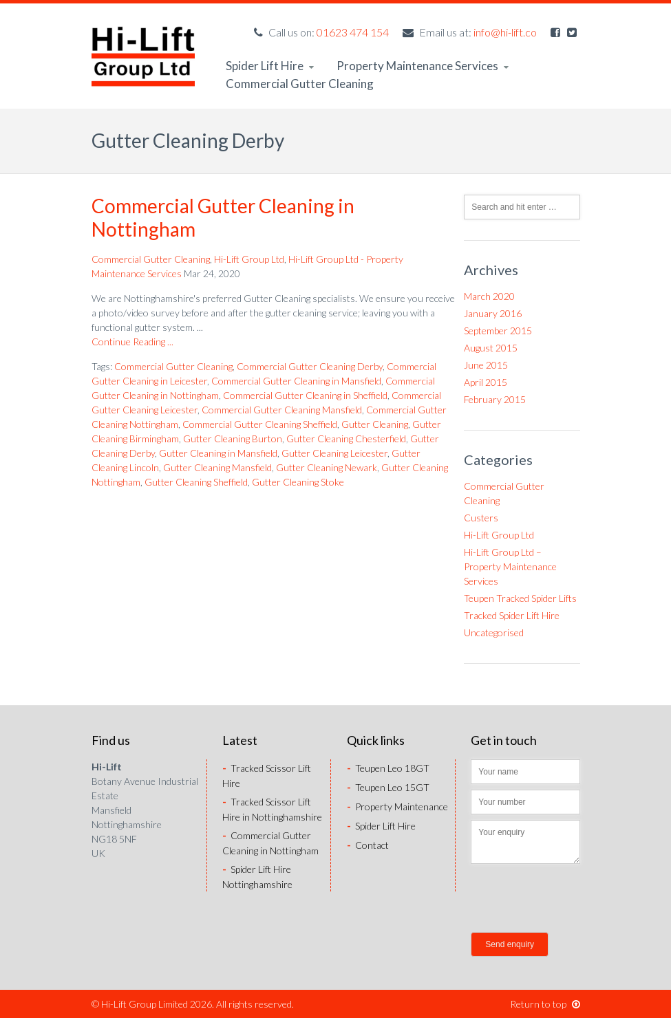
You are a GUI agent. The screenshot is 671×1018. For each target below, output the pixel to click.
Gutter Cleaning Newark (326, 467)
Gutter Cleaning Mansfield (217, 467)
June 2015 (486, 365)
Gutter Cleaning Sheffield (196, 482)
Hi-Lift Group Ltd (249, 259)
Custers (481, 517)
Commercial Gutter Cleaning (300, 83)
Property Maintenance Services (423, 65)
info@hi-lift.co (505, 32)
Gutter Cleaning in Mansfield (218, 453)
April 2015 (485, 382)
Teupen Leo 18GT (388, 768)
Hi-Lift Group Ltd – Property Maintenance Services (510, 566)
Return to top (545, 1004)
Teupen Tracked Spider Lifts (520, 598)
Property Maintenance (397, 806)
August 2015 (491, 348)
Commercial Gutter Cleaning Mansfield (282, 409)
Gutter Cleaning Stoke (298, 482)
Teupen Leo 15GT (388, 787)
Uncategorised (494, 632)
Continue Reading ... (132, 341)
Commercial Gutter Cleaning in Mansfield (296, 381)
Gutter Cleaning (374, 424)
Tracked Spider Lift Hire (512, 615)
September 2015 (498, 330)
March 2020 (489, 296)
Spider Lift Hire (270, 65)
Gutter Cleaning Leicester (334, 453)
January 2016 (493, 313)
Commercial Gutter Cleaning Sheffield (259, 424)
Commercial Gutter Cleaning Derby (310, 366)
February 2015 (495, 399)
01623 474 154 (353, 32)
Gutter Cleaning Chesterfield (346, 438)
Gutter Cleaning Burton (232, 438)
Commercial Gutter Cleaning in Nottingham (223, 217)
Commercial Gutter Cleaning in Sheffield (305, 395)
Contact (368, 845)
